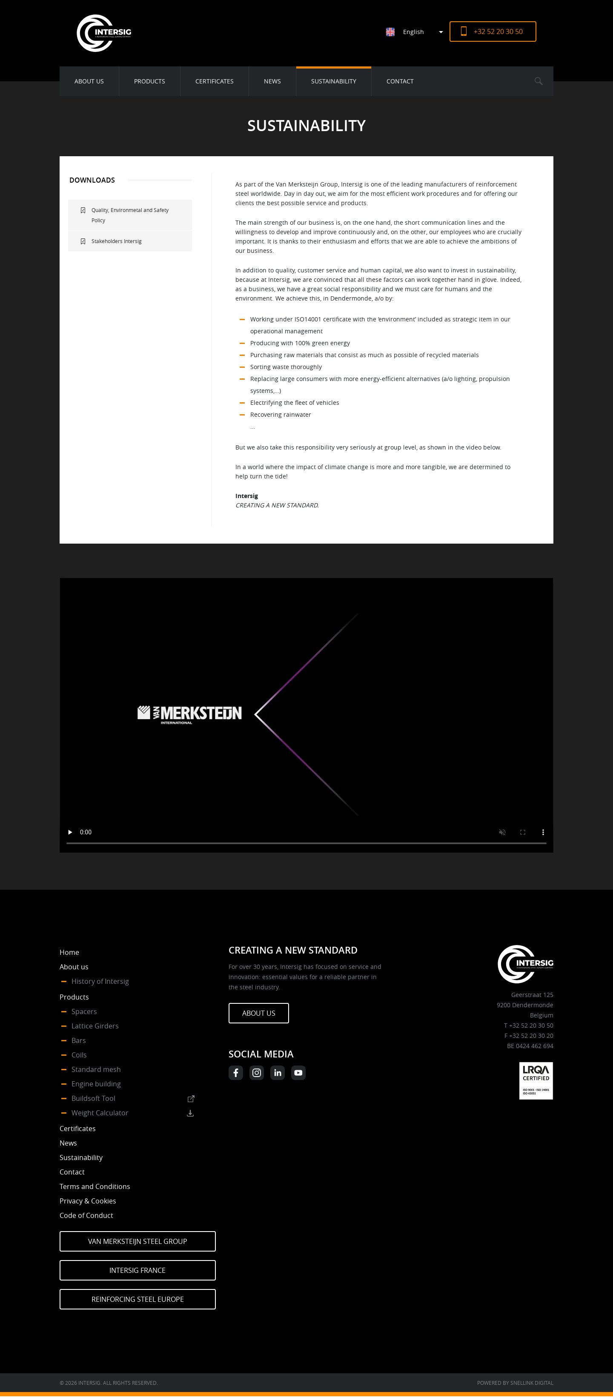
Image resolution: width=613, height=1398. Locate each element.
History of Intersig (100, 981)
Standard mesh (96, 1069)
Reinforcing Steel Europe (138, 1299)
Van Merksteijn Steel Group (137, 1241)
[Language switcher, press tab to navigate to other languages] (418, 31)
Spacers (84, 1011)
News (272, 81)
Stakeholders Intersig (117, 241)
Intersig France (137, 1270)
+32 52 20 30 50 (498, 31)
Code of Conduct (86, 1215)
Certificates (214, 81)
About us (89, 81)
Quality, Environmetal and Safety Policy (130, 214)
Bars (79, 1040)
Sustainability (333, 81)
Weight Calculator (100, 1112)
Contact (400, 81)
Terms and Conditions (95, 1186)
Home (69, 952)
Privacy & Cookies (88, 1201)
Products (149, 81)
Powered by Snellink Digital (515, 1382)
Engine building (96, 1084)
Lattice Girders (95, 1026)
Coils (79, 1055)
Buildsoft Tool (93, 1098)
